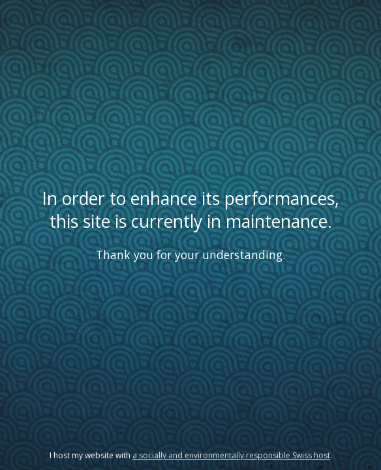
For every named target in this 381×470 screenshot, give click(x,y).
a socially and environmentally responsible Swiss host (231, 455)
